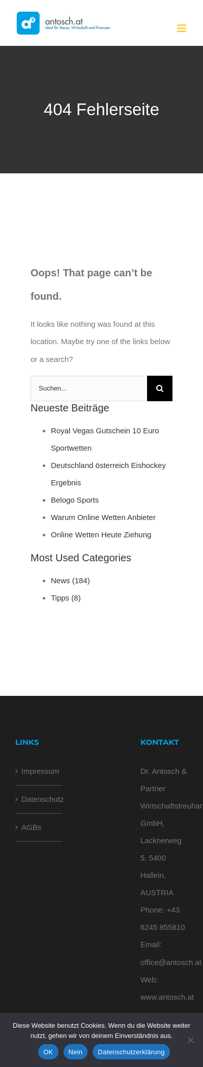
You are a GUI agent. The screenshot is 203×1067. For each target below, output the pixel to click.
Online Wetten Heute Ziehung (101, 534)
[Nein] (190, 1040)
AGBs (31, 827)
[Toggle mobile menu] (182, 28)
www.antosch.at (167, 997)
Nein (76, 1052)
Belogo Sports (75, 500)
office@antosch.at (170, 962)
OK (48, 1052)
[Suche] (159, 388)
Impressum (39, 771)
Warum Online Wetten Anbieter (103, 517)
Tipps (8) (66, 597)
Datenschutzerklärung (131, 1052)
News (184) (70, 580)
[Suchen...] (89, 388)
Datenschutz (39, 799)
